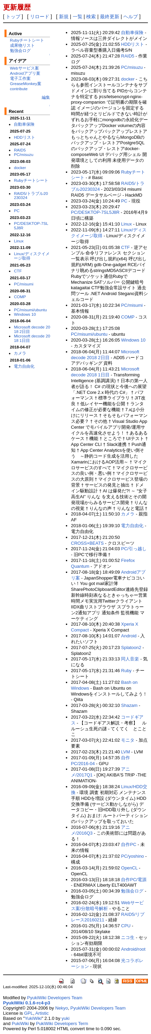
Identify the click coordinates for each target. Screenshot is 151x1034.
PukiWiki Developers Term (62, 1023)
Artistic (42, 1013)
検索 (91, 16)
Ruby (126, 670)
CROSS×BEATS (87, 543)
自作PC (128, 844)
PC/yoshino (132, 856)
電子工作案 (20, 78)
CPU (125, 925)
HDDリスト (24, 137)
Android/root (133, 949)
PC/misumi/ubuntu (30, 309)
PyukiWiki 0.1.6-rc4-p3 (26, 1002)
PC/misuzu (23, 154)
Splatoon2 (131, 647)
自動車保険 (24, 124)
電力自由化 (24, 366)
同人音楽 (130, 658)
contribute (19, 88)
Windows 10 (25, 314)
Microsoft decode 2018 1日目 (32, 338)
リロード (39, 16)
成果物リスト (22, 45)
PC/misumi (23, 284)
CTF (18, 271)
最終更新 (109, 16)
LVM (125, 751)
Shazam (129, 705)
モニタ (127, 740)
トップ (13, 16)
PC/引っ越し (134, 548)
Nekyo (61, 1008)
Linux (18, 241)
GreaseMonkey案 (25, 83)
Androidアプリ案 (25, 73)
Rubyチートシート (27, 40)
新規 (64, 16)
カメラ (20, 353)
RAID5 (20, 150)
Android (129, 635)
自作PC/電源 (134, 879)
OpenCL (129, 867)
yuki (66, 1018)
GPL (28, 1013)
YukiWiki (33, 1018)
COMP (20, 296)
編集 (46, 97)
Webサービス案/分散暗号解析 (107, 905)
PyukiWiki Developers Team (54, 997)
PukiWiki (20, 1023)
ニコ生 (127, 937)
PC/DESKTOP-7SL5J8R (31, 225)
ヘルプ (130, 16)
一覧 (77, 16)
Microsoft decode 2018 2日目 (32, 329)
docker (20, 167)
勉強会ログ (20, 50)
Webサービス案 (24, 68)
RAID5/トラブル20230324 (31, 195)
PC (16, 210)
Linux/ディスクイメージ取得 (31, 255)
